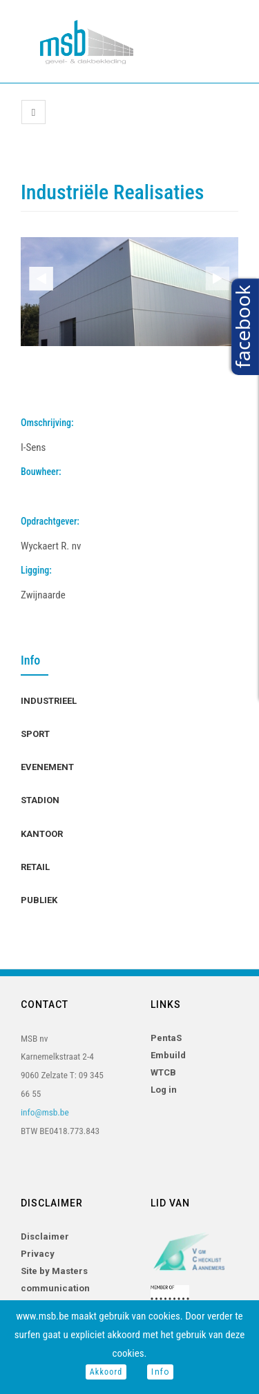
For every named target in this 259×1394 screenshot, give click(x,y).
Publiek (39, 900)
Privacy (38, 1254)
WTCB (163, 1072)
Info (160, 1372)
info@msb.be (45, 1112)
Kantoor (42, 834)
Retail (35, 867)
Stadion (40, 800)
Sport (35, 734)
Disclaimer (45, 1236)
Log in (164, 1089)
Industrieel (49, 701)
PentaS (166, 1038)
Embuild (168, 1055)
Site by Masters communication (55, 1279)
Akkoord (106, 1372)
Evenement (47, 767)
